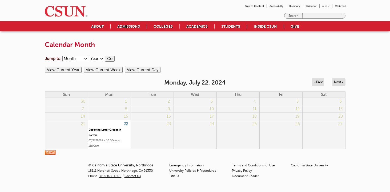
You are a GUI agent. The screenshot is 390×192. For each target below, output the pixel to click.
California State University (309, 165)
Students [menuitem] (230, 26)
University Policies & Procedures (192, 171)
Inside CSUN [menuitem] (265, 26)
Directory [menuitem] (294, 6)
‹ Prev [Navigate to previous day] (318, 82)
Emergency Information (186, 165)
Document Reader (245, 176)
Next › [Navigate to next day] (338, 82)
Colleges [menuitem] (163, 26)
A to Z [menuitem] (325, 6)
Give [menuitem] (295, 26)
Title (174, 176)
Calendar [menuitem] (311, 6)
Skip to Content (254, 6)
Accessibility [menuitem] (276, 6)
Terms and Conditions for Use (253, 165)
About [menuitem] (97, 26)
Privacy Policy (242, 171)
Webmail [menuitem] (340, 6)
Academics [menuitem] (197, 26)
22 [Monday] (126, 124)
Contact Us (132, 176)
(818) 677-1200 (110, 176)
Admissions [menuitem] (128, 26)
